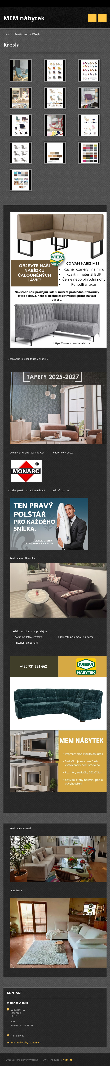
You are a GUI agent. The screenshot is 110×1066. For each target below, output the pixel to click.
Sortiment (21, 34)
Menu (102, 18)
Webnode (67, 1059)
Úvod (6, 34)
